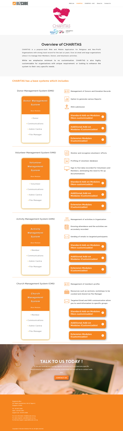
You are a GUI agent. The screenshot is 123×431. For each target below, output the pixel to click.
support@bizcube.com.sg (31, 420)
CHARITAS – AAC (90, 3)
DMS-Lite (71, 3)
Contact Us (107, 3)
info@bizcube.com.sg (30, 416)
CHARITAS (79, 3)
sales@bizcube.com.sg (29, 418)
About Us (99, 3)
